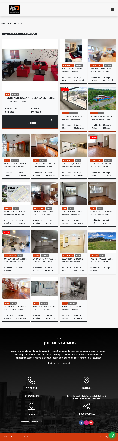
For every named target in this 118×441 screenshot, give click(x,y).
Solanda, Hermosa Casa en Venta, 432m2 (16, 306)
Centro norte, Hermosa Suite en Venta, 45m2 (102, 211)
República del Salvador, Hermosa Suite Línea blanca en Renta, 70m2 (73, 306)
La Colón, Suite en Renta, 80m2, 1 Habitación (102, 164)
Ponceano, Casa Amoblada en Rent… (30, 97)
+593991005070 (31, 396)
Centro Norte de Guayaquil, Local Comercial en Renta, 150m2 (16, 164)
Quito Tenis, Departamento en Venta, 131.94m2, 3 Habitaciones (73, 164)
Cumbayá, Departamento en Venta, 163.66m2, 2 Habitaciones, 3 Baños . (16, 259)
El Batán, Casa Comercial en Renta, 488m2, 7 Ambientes (44, 164)
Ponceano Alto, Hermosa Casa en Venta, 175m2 (73, 211)
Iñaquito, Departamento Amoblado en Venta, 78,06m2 (44, 211)
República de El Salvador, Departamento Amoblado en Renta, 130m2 (102, 69)
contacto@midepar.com (31, 422)
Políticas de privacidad (59, 363)
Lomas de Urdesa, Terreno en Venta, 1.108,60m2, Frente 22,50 (16, 211)
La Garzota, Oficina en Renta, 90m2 (44, 259)
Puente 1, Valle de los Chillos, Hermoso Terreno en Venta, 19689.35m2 (102, 259)
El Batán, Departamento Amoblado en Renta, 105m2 (73, 69)
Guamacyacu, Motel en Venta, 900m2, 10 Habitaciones (102, 116)
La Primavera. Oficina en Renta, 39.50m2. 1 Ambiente (73, 116)
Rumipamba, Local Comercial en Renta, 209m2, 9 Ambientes (44, 306)
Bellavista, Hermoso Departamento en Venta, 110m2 (73, 259)
